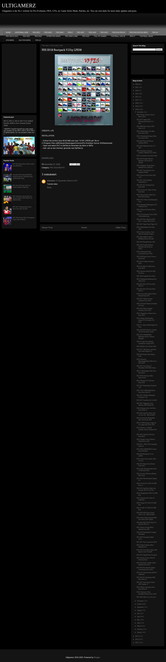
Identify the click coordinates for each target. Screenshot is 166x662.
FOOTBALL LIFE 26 (118, 36)
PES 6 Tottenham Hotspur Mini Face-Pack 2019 (146, 137)
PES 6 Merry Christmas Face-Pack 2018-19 (146, 588)
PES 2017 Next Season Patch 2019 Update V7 (146, 583)
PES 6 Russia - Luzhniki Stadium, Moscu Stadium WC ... (147, 429)
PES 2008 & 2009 (71, 36)
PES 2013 (104, 32)
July (138, 613)
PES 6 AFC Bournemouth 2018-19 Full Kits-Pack (147, 469)
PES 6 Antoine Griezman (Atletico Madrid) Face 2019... (147, 152)
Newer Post (47, 227)
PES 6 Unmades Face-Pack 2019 (147, 156)
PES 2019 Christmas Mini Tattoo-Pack (145, 377)
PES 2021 (36, 32)
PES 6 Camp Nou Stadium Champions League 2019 (145, 342)
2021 (137, 100)
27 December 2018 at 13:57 (67, 181)
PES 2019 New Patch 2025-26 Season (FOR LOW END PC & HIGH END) (22, 198)
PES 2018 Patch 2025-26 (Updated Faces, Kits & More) (23, 218)
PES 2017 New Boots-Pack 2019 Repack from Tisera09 (147, 551)
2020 (137, 103)
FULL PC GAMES (100, 36)
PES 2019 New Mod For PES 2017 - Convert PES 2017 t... (146, 220)
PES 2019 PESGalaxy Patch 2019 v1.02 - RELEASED (145, 513)
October (139, 604)
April (139, 623)
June (138, 616)
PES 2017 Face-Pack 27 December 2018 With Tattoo (146, 367)
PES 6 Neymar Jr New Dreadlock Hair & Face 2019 (146, 593)
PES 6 (70, 32)
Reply (49, 187)
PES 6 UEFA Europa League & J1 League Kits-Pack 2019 (146, 424)
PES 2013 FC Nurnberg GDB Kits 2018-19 (146, 578)
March (139, 626)
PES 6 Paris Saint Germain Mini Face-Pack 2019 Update (147, 518)
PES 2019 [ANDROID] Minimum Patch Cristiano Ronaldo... (145, 336)
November (140, 601)
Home (84, 227)
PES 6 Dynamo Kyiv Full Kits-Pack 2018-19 (146, 409)
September (140, 607)
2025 (137, 87)
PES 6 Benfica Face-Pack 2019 (146, 346)
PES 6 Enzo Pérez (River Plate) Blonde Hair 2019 (146, 295)
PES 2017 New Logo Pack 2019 (147, 542)
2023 (137, 93)
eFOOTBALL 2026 (21, 32)
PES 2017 (80, 32)
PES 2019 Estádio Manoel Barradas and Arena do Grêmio (145, 160)
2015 (137, 642)
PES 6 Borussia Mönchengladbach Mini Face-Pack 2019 (147, 361)
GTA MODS (10, 40)
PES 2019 (59, 32)
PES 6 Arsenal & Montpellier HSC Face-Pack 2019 (146, 419)
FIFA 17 (132, 36)
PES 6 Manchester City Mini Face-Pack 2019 (146, 132)
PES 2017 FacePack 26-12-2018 (147, 400)
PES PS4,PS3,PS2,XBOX (139, 32)
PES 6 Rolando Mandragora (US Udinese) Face (147, 205)
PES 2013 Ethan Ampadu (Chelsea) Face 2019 (144, 309)
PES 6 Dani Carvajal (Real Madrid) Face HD (145, 528)
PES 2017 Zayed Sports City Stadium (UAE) (145, 171)
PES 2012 (26, 36)
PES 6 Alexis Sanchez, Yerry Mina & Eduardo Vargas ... (146, 233)
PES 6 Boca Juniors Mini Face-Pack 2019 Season (146, 196)
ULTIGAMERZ (19, 5)
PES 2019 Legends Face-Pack (146, 276)
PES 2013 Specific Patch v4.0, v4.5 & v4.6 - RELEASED (146, 414)
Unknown (51, 181)
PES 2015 (85, 36)
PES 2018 (92, 32)
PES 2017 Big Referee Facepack (147, 555)
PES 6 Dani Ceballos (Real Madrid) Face (145, 546)
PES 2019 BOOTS (57, 168)
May (138, 620)
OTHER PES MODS (53, 36)
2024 (137, 90)
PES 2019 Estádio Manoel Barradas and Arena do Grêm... (145, 247)
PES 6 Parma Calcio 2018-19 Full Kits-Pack (146, 559)
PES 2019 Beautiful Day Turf (146, 242)
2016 (137, 639)
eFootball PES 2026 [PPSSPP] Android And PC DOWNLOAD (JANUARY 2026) (23, 176)
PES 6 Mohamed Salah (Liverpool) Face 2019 (144, 252)
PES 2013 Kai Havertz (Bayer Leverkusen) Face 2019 (146, 568)
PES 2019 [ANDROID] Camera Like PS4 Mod (147, 450)
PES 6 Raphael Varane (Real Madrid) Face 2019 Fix (145, 166)
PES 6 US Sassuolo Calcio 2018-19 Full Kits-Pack (147, 215)
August (139, 610)
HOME (8, 32)
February (140, 629)
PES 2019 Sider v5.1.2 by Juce (146, 597)
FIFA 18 (155, 32)
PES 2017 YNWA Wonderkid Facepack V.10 (146, 396)
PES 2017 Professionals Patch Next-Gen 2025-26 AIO (22, 208)
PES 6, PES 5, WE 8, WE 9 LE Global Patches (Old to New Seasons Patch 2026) (18, 123)
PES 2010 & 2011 (12, 36)
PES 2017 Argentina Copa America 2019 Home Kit (145, 404)
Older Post (121, 227)
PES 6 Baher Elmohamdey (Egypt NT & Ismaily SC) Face (145, 320)
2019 (137, 106)
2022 (137, 97)
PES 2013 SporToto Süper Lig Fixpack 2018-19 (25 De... (146, 489)
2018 (137, 109)
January (139, 632)
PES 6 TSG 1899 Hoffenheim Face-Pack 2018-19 (146, 391)
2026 (137, 84)
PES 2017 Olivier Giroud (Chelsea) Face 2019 (144, 299)
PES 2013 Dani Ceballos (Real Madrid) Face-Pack (146, 564)
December (140, 112)
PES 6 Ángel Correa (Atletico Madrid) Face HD (146, 440)
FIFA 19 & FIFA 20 (118, 32)
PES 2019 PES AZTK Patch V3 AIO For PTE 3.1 (146, 523)
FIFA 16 (38, 40)
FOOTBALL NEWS (146, 36)
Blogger (97, 657)
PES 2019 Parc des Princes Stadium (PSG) (145, 142)
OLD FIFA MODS (25, 40)
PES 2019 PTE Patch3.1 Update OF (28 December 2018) (147, 331)
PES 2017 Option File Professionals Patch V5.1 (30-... (145, 121)
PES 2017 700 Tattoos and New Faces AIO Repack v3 (146, 350)
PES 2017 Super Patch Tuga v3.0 (147, 224)
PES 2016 (38, 36)
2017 (137, 636)
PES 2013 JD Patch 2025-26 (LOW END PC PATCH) (21, 186)
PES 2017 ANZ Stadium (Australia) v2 (144, 181)
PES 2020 (48, 32)
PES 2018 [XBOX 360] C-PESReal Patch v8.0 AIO (145, 238)
